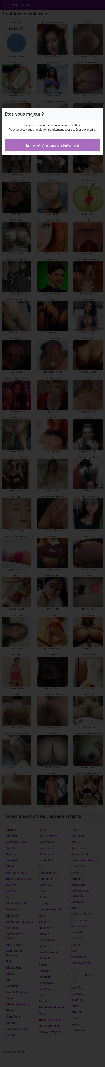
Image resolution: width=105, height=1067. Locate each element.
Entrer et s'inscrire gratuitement (52, 145)
